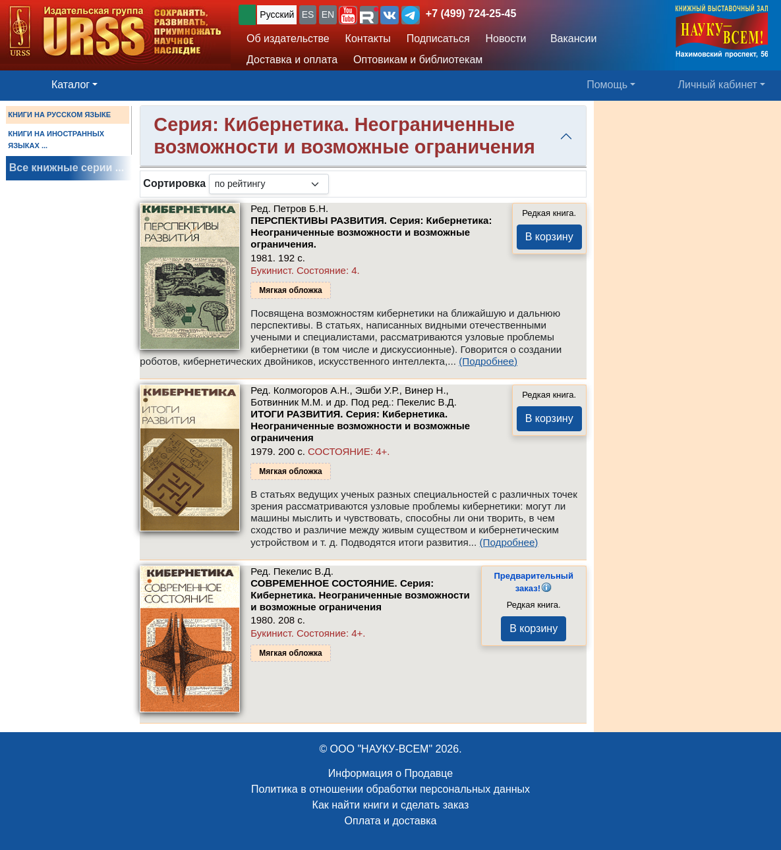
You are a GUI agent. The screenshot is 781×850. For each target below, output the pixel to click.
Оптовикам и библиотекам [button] (417, 59)
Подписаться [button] (438, 38)
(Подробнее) (488, 361)
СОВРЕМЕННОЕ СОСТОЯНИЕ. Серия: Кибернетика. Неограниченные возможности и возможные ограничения (359, 594)
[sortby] (269, 184)
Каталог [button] (70, 84)
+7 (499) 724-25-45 (471, 13)
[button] (348, 15)
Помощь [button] (607, 84)
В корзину (549, 236)
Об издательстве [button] (288, 38)
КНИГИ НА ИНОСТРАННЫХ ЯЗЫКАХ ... (56, 139)
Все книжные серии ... (66, 167)
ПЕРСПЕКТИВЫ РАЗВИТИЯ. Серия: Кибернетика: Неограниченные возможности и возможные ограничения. (371, 232)
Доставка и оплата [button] (291, 59)
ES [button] (308, 14)
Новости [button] (506, 38)
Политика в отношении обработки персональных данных (390, 789)
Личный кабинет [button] (717, 84)
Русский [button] (277, 14)
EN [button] (328, 14)
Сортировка (174, 183)
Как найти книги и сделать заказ (390, 804)
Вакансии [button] (569, 38)
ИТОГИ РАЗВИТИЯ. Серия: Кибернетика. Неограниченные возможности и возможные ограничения (360, 425)
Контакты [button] (368, 38)
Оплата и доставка (391, 820)
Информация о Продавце (390, 773)
